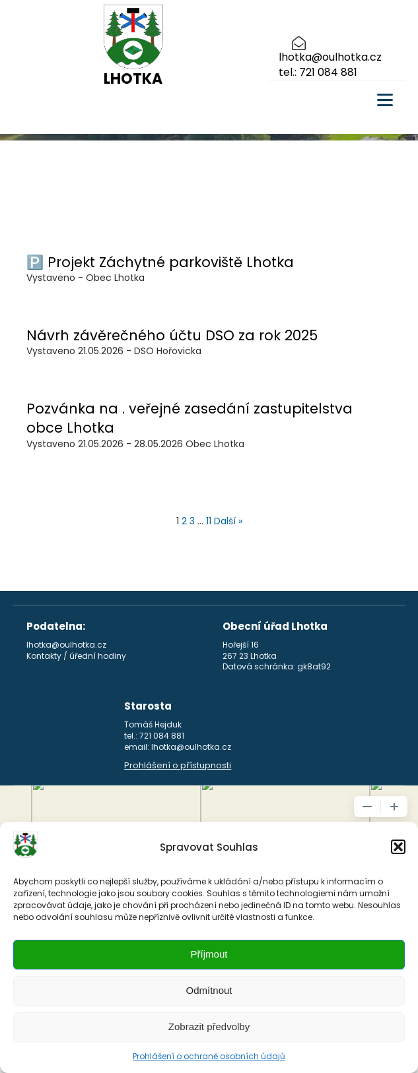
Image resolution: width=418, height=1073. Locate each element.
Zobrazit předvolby (209, 1026)
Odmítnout (209, 990)
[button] (398, 846)
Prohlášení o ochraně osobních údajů (209, 1056)
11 (208, 521)
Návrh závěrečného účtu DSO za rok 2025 (172, 335)
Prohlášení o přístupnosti (177, 766)
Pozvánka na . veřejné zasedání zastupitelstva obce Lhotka (189, 418)
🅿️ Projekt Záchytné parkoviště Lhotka (160, 262)
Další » (228, 521)
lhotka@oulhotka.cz (330, 57)
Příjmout (209, 954)
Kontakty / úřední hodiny (76, 656)
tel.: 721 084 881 (318, 72)
